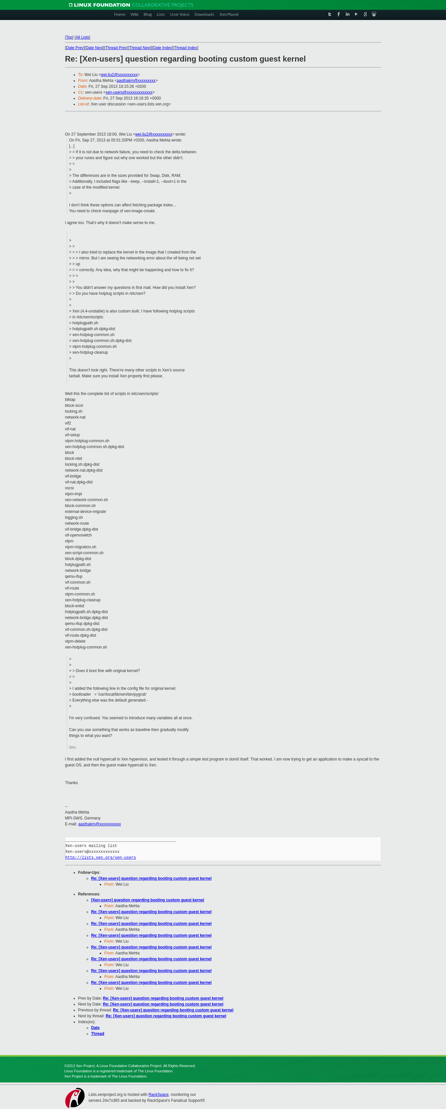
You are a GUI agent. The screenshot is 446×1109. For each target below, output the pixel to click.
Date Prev (74, 48)
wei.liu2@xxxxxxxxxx (119, 74)
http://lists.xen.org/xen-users (100, 857)
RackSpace (159, 1094)
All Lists (82, 37)
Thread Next (140, 48)
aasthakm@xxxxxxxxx (136, 80)
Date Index (162, 48)
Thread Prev (116, 48)
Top (69, 37)
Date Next (94, 48)
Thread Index (185, 48)
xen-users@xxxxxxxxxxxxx (129, 92)
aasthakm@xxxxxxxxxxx (99, 824)
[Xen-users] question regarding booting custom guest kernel (147, 900)
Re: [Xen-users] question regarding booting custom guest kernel (151, 878)
